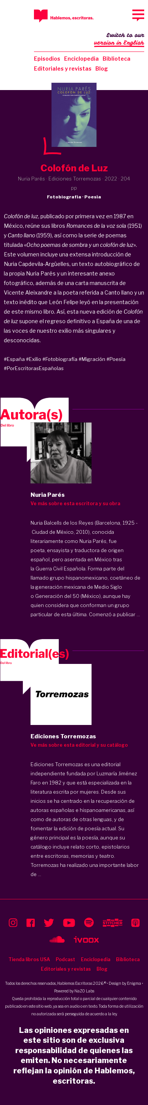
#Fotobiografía (59, 359)
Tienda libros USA (29, 959)
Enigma (134, 983)
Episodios (47, 58)
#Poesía (115, 359)
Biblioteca (116, 58)
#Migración (92, 359)
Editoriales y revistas (63, 68)
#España (14, 359)
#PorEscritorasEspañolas (34, 368)
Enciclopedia (81, 58)
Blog (101, 68)
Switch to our (119, 39)
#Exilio (33, 359)
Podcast (65, 959)
